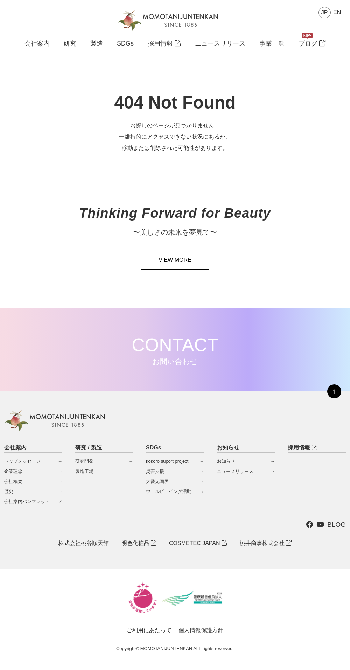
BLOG (336, 524)
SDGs (125, 43)
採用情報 (164, 43)
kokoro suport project (167, 461)
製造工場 (84, 471)
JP (324, 12)
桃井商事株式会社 (266, 543)
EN (337, 12)
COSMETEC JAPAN (198, 543)
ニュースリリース (220, 43)
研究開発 (84, 461)
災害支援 (155, 471)
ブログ (312, 43)
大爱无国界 (157, 481)
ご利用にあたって (149, 630)
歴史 (8, 491)
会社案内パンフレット (27, 501)
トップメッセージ (22, 461)
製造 (96, 43)
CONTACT (175, 350)
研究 (70, 43)
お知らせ (226, 461)
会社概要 (13, 481)
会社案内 (37, 43)
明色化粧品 (138, 543)
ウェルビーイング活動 (168, 491)
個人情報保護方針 (200, 630)
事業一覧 (272, 43)
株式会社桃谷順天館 (83, 543)
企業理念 (13, 471)
